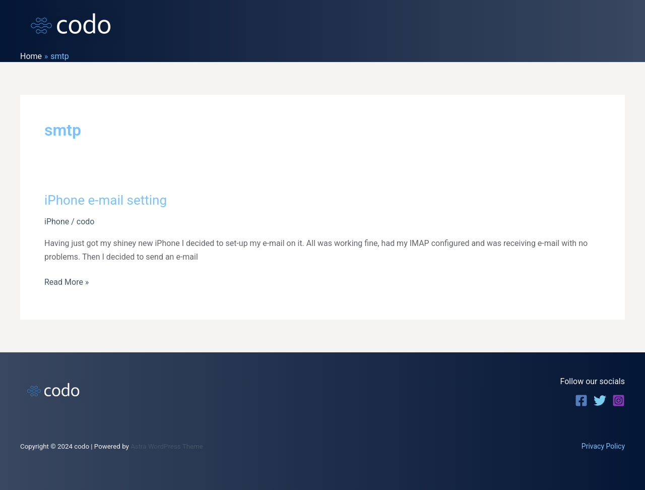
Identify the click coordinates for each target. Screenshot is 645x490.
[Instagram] (618, 400)
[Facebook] (581, 400)
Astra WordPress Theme (167, 446)
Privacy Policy (603, 446)
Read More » (66, 282)
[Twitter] (600, 400)
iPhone (56, 221)
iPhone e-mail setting (105, 200)
